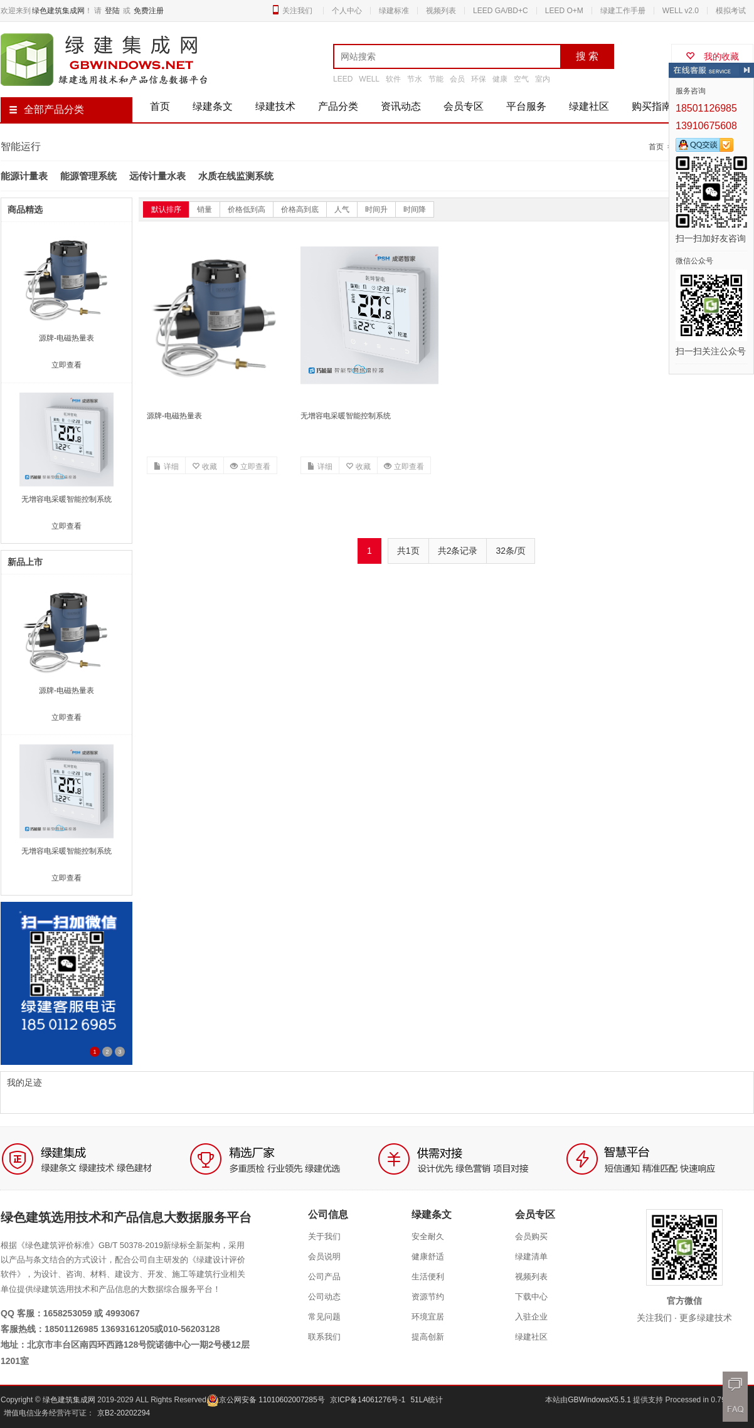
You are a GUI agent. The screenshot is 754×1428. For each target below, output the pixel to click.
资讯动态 (401, 106)
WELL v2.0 (680, 10)
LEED (343, 79)
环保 (478, 79)
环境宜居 (428, 1316)
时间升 (376, 209)
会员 (457, 79)
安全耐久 (428, 1236)
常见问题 (324, 1316)
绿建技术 (275, 106)
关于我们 (324, 1236)
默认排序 (166, 209)
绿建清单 (531, 1256)
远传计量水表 (157, 176)
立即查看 (250, 466)
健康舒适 (428, 1256)
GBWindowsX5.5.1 (600, 1399)
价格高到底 (300, 209)
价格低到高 (246, 209)
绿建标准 (394, 10)
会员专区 (463, 106)
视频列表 (441, 10)
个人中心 (347, 10)
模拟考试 (731, 10)
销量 (204, 209)
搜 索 (587, 56)
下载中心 (531, 1296)
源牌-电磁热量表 (174, 415)
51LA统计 (426, 1399)
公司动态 (324, 1296)
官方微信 (684, 1301)
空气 (521, 79)
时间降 (414, 209)
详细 (166, 466)
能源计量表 (24, 176)
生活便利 (428, 1276)
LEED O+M (564, 10)
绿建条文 (213, 106)
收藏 (204, 466)
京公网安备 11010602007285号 (265, 1399)
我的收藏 (712, 56)
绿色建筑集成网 (58, 10)
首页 (160, 106)
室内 (542, 79)
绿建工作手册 (622, 10)
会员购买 (531, 1236)
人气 (341, 209)
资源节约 (428, 1296)
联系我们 (324, 1336)
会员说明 (324, 1256)
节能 (435, 79)
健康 (499, 79)
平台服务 (526, 106)
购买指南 (652, 106)
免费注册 (149, 10)
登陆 (112, 10)
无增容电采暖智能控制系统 (345, 415)
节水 (414, 79)
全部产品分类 (46, 109)
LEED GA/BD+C (500, 10)
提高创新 (428, 1336)
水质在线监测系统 (235, 176)
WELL (369, 79)
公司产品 (324, 1276)
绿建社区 (589, 106)
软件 (393, 79)
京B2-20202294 (123, 1413)
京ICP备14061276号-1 (367, 1399)
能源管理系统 (88, 176)
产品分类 (338, 106)
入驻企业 (531, 1316)
